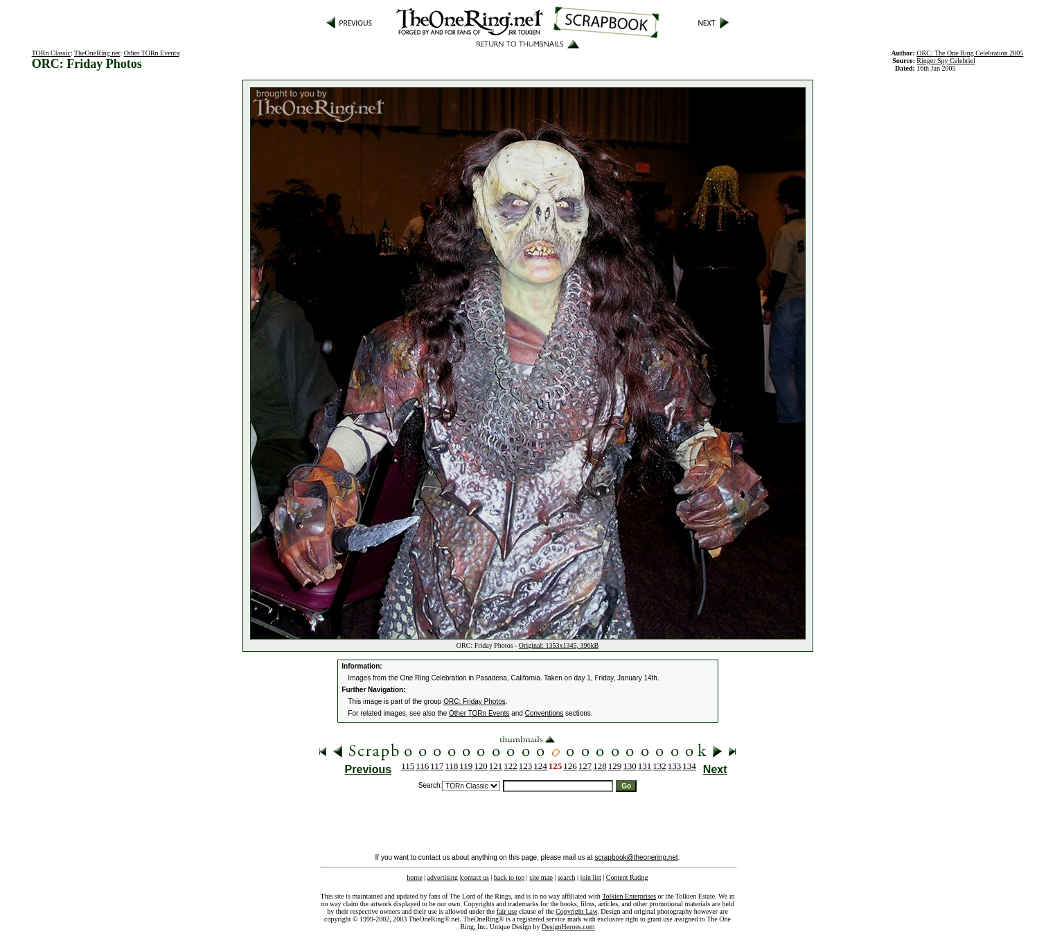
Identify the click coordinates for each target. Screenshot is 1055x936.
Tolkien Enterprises (629, 896)
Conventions (544, 713)
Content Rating (627, 877)
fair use (507, 911)
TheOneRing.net (97, 53)
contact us (475, 877)
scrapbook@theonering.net (635, 857)
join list (590, 877)
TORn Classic (51, 53)
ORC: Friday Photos (474, 701)
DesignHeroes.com (568, 926)
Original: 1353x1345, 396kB (559, 645)
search (567, 877)
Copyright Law (576, 911)
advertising (442, 877)
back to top (509, 877)
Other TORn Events (151, 53)
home (414, 877)
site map (541, 877)
